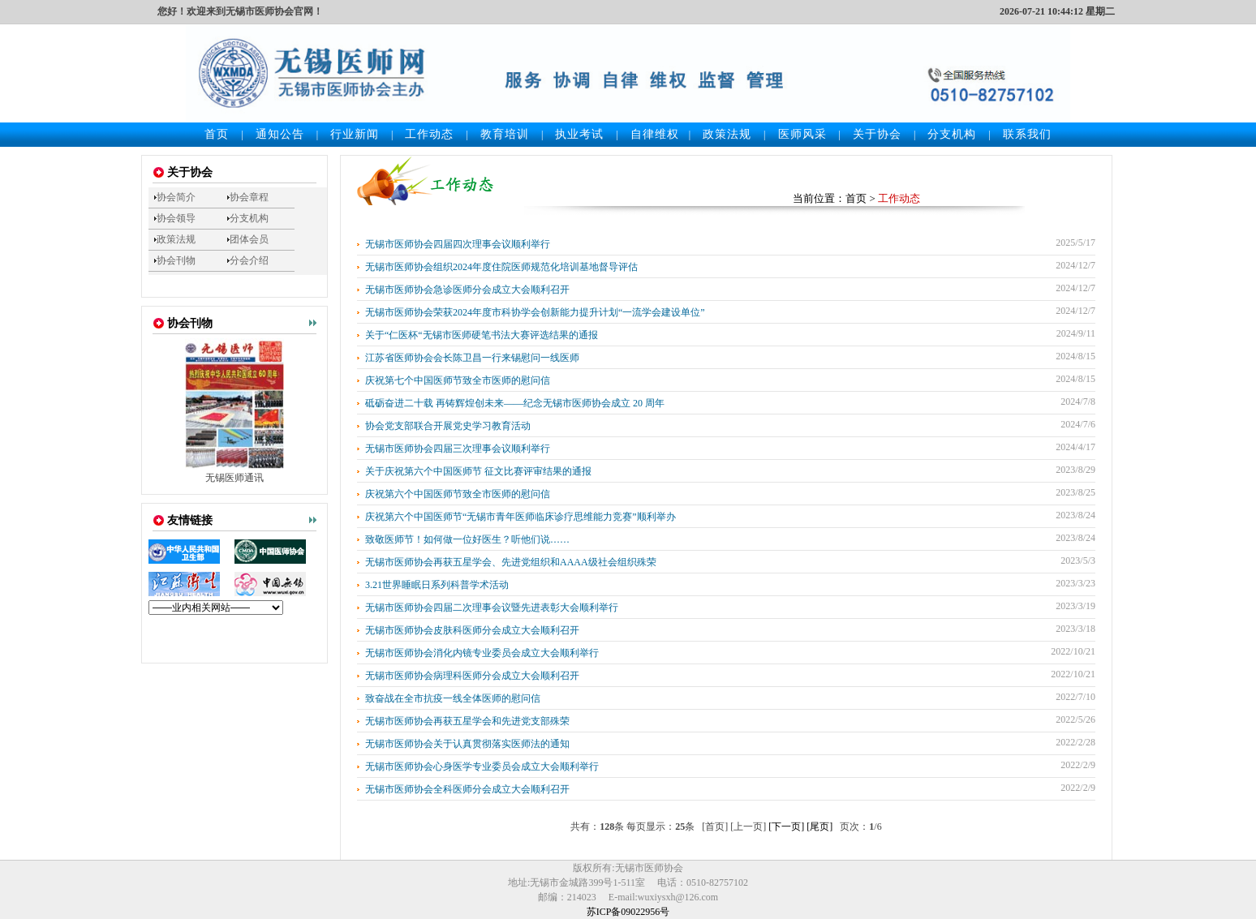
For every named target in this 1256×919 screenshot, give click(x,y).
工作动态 (429, 134)
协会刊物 (176, 260)
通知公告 (280, 134)
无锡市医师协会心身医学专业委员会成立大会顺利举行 (482, 766)
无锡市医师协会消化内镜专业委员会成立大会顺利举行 (482, 653)
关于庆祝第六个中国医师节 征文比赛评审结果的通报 (478, 471)
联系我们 (1027, 134)
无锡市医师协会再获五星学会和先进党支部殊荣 (467, 721)
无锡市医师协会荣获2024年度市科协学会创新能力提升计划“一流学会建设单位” (535, 312)
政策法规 (727, 134)
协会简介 (176, 197)
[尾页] (819, 826)
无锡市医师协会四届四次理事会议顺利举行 (457, 244)
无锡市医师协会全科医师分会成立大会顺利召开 (467, 789)
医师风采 (802, 134)
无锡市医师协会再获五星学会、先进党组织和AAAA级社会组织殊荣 (510, 562)
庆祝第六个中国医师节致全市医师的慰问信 (457, 494)
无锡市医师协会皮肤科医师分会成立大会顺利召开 (472, 630)
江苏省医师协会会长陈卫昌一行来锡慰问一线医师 (472, 357)
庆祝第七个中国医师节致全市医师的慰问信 (457, 380)
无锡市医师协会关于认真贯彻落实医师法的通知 (467, 743)
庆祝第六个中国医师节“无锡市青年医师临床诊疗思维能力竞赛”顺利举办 (520, 516)
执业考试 (579, 134)
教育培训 (504, 134)
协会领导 (176, 218)
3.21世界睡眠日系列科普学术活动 (437, 584)
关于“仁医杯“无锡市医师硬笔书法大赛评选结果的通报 (481, 335)
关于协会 (877, 134)
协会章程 (249, 197)
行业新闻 (354, 134)
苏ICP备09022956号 (628, 911)
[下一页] (786, 826)
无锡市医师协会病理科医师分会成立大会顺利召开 (472, 675)
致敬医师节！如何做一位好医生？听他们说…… (467, 539)
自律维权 (654, 134)
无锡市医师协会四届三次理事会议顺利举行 (457, 448)
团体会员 (249, 239)
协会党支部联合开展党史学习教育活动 (448, 426)
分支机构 (951, 134)
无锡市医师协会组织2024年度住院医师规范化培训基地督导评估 (501, 267)
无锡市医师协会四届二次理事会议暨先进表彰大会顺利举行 (491, 607)
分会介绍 (249, 260)
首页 (216, 134)
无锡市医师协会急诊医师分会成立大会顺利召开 (467, 289)
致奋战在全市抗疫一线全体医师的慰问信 (452, 698)
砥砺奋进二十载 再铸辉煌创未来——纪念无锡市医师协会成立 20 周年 (515, 403)
